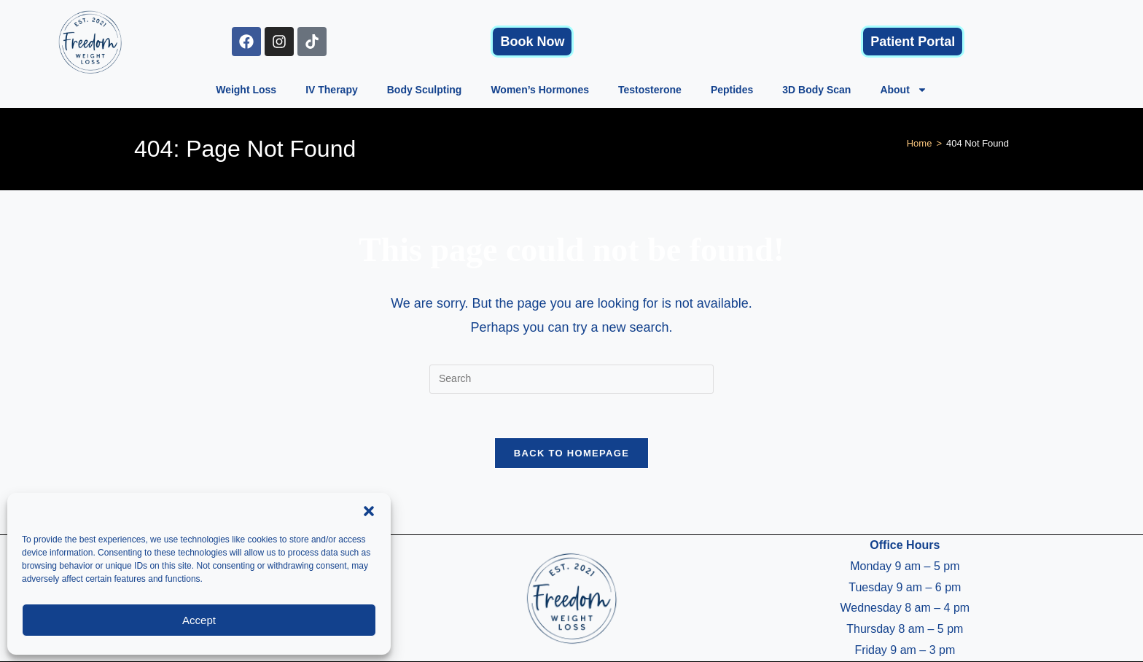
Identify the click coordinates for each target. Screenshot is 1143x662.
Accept (199, 620)
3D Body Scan (816, 90)
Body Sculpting (424, 90)
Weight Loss (246, 90)
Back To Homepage (571, 453)
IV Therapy (331, 90)
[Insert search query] (571, 379)
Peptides (732, 90)
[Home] (919, 143)
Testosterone (650, 90)
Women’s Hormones (540, 90)
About (903, 90)
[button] (369, 511)
